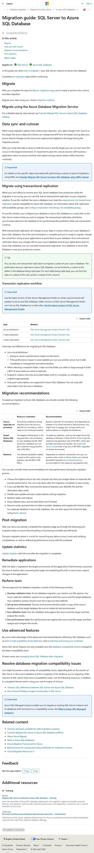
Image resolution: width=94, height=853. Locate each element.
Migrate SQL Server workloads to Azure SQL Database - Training (29, 798)
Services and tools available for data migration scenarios (33, 728)
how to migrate (31, 70)
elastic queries (19, 512)
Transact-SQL (64, 329)
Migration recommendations (16, 50)
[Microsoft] (47, 3)
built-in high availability (16, 640)
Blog (35, 845)
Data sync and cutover (13, 46)
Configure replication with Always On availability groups (54, 207)
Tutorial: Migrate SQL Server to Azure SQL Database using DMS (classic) (54, 177)
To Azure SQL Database (65, 9)
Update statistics (9, 553)
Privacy (58, 845)
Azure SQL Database (42, 64)
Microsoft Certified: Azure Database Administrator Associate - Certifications (34, 814)
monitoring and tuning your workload (65, 640)
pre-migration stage (45, 90)
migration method (45, 100)
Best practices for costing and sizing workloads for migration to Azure (39, 747)
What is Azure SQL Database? (21, 740)
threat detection (35, 640)
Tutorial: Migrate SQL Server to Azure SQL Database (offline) (35, 732)
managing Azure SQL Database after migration (41, 656)
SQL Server (22, 64)
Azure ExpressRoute (71, 460)
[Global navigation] (2, 3)
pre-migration (18, 76)
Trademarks (20, 849)
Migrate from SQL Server (40, 9)
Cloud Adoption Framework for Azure (24, 743)
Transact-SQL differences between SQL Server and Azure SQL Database (40, 687)
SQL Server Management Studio (44, 329)
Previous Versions (23, 845)
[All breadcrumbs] (4, 10)
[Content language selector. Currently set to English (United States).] (14, 839)
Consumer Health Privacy (76, 845)
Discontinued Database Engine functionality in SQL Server (34, 691)
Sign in (89, 3)
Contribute (47, 845)
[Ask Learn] (84, 10)
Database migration (18, 9)
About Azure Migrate (17, 736)
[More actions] (89, 10)
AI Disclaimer (7, 845)
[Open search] (82, 3)
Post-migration (10, 53)
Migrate (7, 43)
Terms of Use (7, 849)
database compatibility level (66, 646)
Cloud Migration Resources (20, 751)
